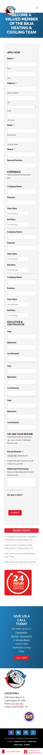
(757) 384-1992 (17, 703)
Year (9, 331)
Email (10, 125)
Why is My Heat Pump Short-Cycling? (20, 562)
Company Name (14, 186)
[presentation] (24, 501)
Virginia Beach (23, 640)
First (9, 68)
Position (11, 197)
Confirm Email (12, 144)
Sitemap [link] (27, 745)
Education (11, 342)
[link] (11, 751)
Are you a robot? (14, 495)
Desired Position (14, 160)
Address (12, 83)
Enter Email (11, 135)
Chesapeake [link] (21, 632)
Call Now (21, 657)
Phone (11, 149)
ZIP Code (10, 120)
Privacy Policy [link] (20, 742)
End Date (11, 219)
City (8, 102)
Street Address (13, 93)
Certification (13, 353)
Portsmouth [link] (26, 636)
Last (9, 78)
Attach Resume (15, 451)
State (9, 111)
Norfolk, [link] (15, 636)
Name (11, 58)
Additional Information (18, 469)
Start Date (12, 208)
